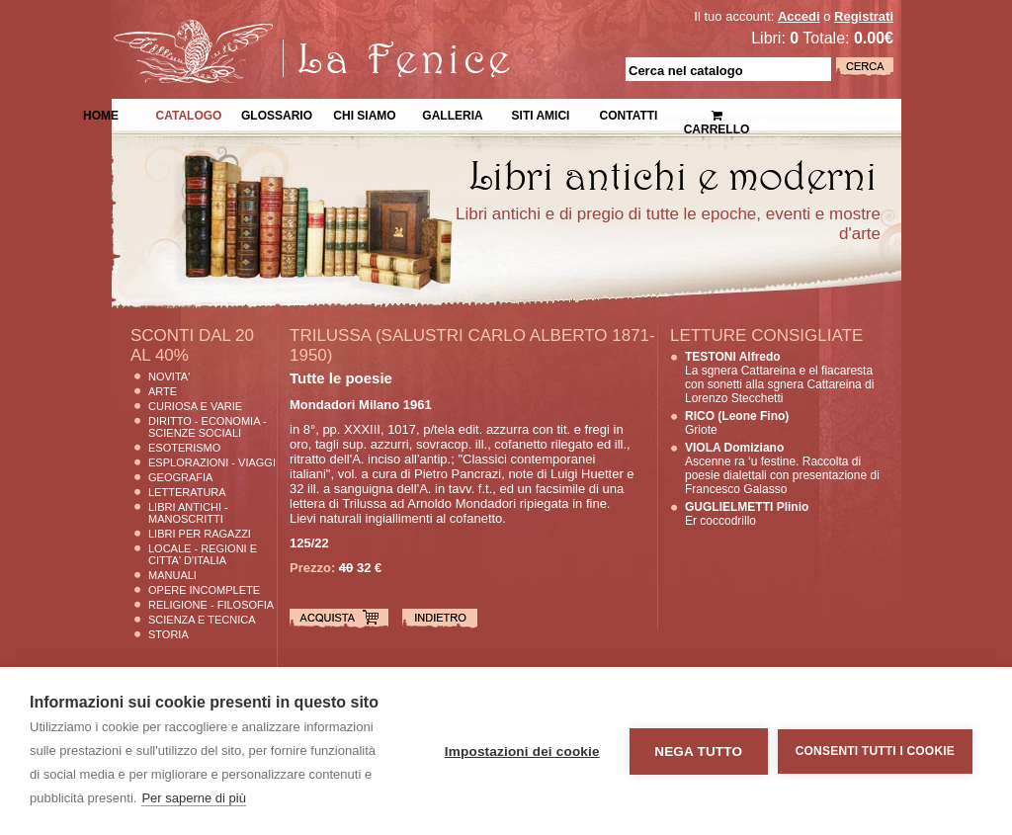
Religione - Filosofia (211, 605)
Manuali (172, 575)
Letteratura (187, 492)
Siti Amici (541, 114)
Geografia (180, 477)
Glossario (276, 114)
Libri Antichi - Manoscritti (188, 513)
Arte (162, 391)
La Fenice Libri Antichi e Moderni (284, 29)
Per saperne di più (193, 798)
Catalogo (189, 114)
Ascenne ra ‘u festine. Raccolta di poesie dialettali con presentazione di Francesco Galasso (782, 468)
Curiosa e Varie (195, 406)
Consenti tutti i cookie (875, 751)
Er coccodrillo (746, 514)
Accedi (799, 16)
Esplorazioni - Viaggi (212, 462)
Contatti (629, 114)
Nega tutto (698, 751)
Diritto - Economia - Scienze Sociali (207, 427)
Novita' (169, 376)
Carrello (717, 114)
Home (101, 114)
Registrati (863, 16)
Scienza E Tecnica (202, 620)
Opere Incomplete (204, 590)
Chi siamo (364, 114)
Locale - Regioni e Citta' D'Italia (202, 554)
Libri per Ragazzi (199, 534)
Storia (168, 634)
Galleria (452, 114)
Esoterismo (184, 448)
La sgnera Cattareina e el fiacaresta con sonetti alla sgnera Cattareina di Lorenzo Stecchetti (779, 377)
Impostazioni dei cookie (522, 751)
